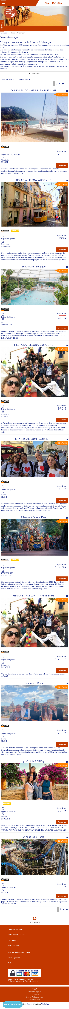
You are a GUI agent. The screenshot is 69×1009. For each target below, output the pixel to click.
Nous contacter (34, 1000)
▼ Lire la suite (34, 73)
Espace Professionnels (34, 997)
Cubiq (29, 1004)
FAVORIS (2, 26)
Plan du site (34, 994)
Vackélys (45, 1004)
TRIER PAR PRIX (6, 80)
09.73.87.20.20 (54, 3)
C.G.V (34, 989)
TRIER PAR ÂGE (22, 80)
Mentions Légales (34, 992)
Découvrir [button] (62, 165)
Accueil (4, 33)
